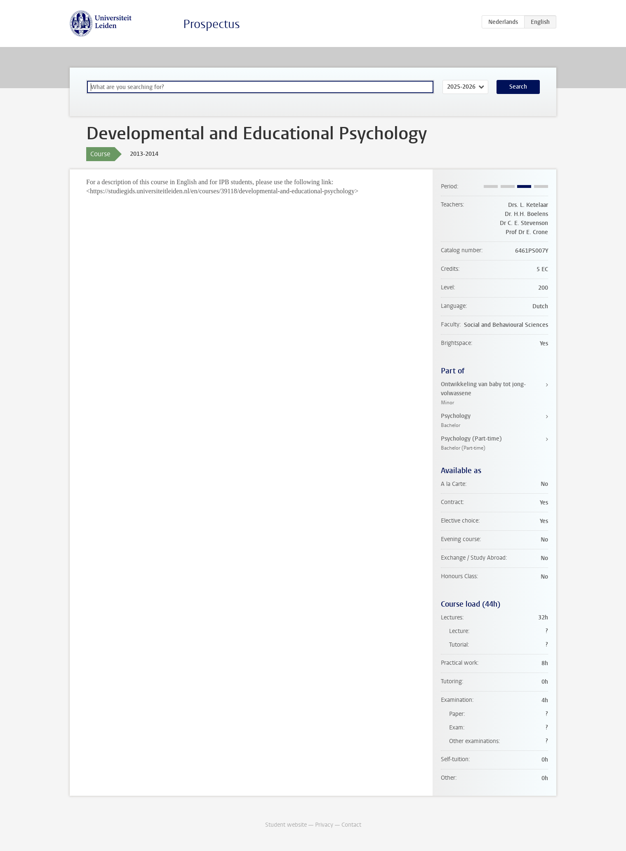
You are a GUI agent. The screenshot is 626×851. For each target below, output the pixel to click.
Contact (351, 825)
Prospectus (211, 24)
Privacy (324, 825)
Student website (286, 825)
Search (518, 87)
